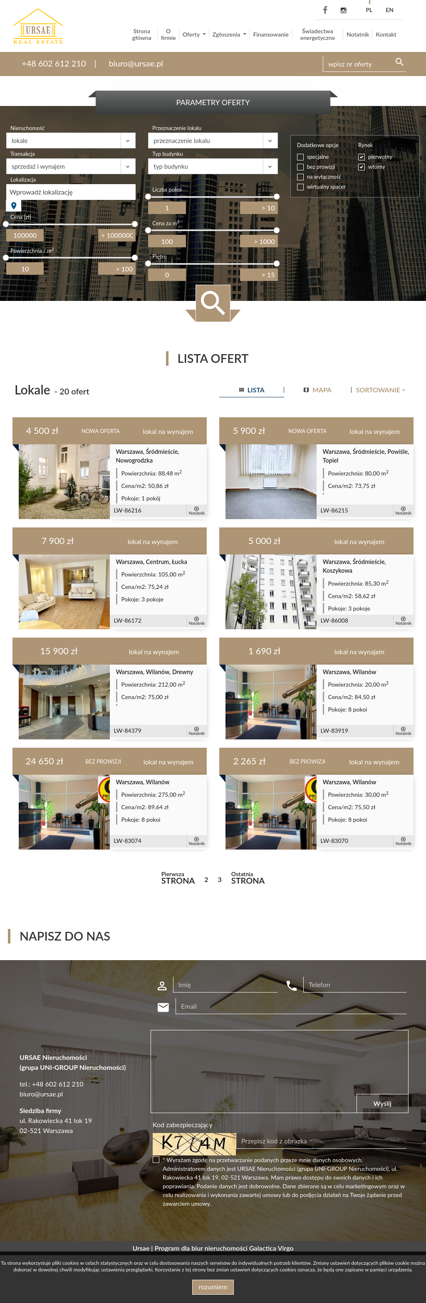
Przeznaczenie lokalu (176, 128)
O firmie (168, 34)
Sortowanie (381, 390)
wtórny (376, 166)
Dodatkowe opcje (318, 145)
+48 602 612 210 (54, 63)
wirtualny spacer (326, 186)
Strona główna (141, 34)
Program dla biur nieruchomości (202, 1248)
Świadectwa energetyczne (317, 34)
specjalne (318, 156)
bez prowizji (321, 166)
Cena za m (165, 223)
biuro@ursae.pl (136, 63)
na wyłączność (324, 176)
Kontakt (386, 34)
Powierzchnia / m (32, 250)
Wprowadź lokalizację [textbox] (41, 192)
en (390, 9)
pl (369, 9)
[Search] (364, 64)
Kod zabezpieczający (183, 1124)
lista (252, 390)
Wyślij (382, 1103)
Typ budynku (167, 153)
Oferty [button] (192, 34)
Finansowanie (270, 34)
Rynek (365, 145)
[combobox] (71, 192)
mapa (318, 390)
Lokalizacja (23, 179)
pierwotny (380, 156)
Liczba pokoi (166, 189)
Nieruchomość (27, 128)
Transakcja (22, 153)
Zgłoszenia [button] (227, 34)
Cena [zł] (20, 217)
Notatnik (358, 34)
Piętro (159, 256)
